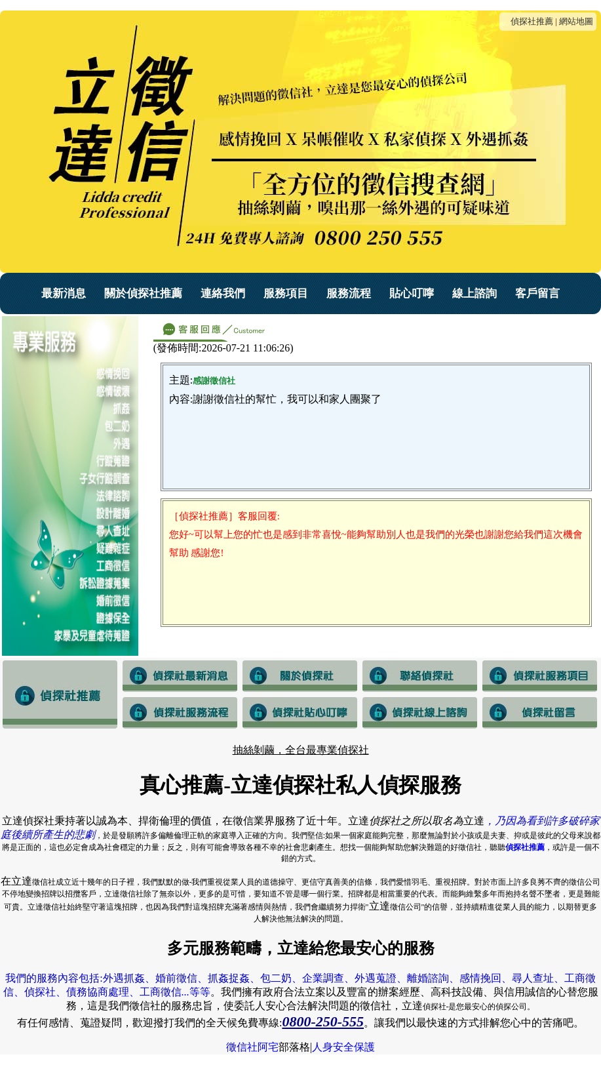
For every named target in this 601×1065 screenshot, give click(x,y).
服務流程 (348, 293)
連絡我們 (223, 293)
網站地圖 (576, 21)
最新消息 (63, 293)
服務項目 (285, 293)
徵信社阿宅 (252, 1047)
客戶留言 (537, 293)
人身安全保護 (343, 1047)
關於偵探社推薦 (143, 293)
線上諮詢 (474, 293)
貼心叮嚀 (411, 293)
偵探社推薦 (532, 21)
